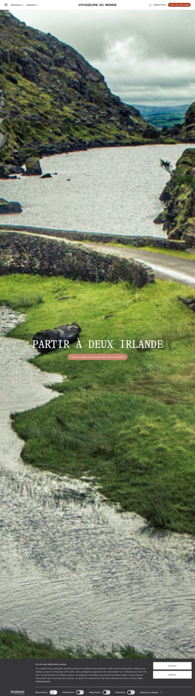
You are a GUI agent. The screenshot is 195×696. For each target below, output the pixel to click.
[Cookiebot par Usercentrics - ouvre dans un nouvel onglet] (17, 691)
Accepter (172, 664)
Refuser (172, 673)
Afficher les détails (149, 690)
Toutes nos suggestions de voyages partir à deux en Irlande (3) (97, 357)
